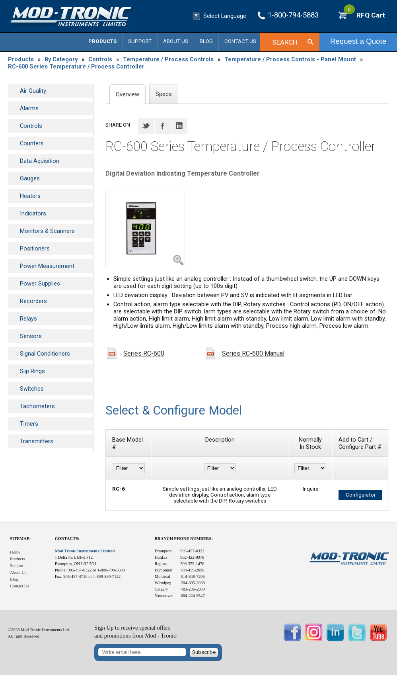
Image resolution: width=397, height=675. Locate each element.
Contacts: (67, 538)
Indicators (33, 213)
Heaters (30, 196)
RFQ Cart (364, 15)
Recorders (33, 301)
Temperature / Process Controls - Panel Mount (290, 59)
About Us (175, 41)
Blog (206, 41)
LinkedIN (179, 126)
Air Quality (33, 90)
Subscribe (204, 652)
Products (102, 41)
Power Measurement (47, 266)
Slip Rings (32, 371)
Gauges (30, 178)
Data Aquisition (39, 160)
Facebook (163, 126)
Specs (164, 94)
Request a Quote (358, 41)
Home (15, 552)
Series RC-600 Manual (253, 353)
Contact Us (240, 41)
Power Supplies (40, 283)
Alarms (29, 108)
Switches (32, 388)
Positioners (35, 248)
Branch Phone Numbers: (184, 538)
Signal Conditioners (45, 353)
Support (140, 41)
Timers (29, 423)
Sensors (31, 336)
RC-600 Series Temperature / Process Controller (76, 66)
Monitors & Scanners (47, 231)
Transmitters (36, 441)
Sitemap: (20, 538)
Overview (127, 94)
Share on (117, 125)
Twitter (146, 126)
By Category (61, 59)
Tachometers (37, 406)
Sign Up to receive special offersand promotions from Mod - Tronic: (136, 631)
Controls (100, 59)
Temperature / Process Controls (168, 59)
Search (285, 42)
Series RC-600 (143, 353)
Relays (28, 318)
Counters (32, 143)
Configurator (361, 495)
